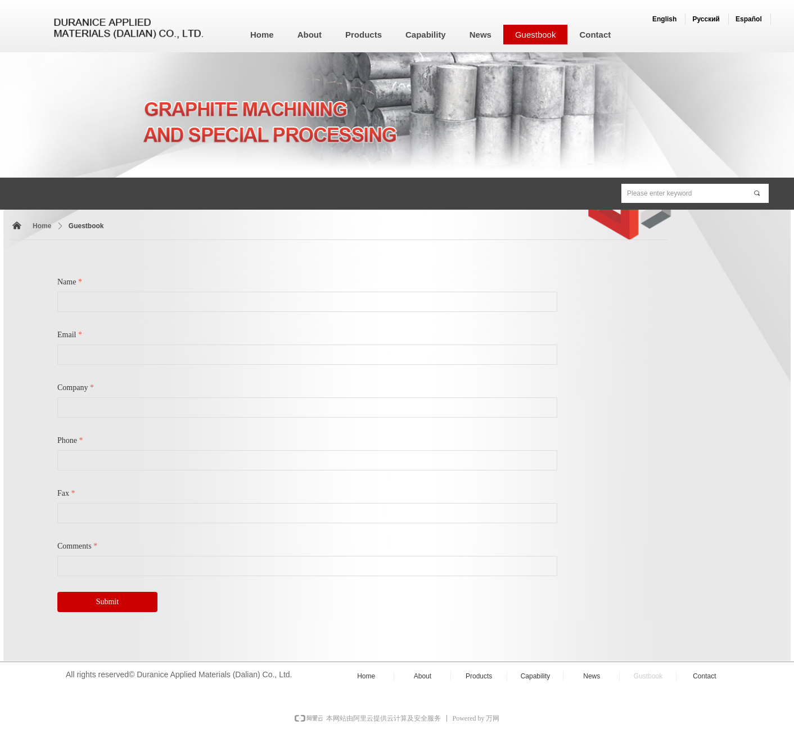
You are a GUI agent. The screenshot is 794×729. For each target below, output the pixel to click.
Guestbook (86, 226)
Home (42, 226)
